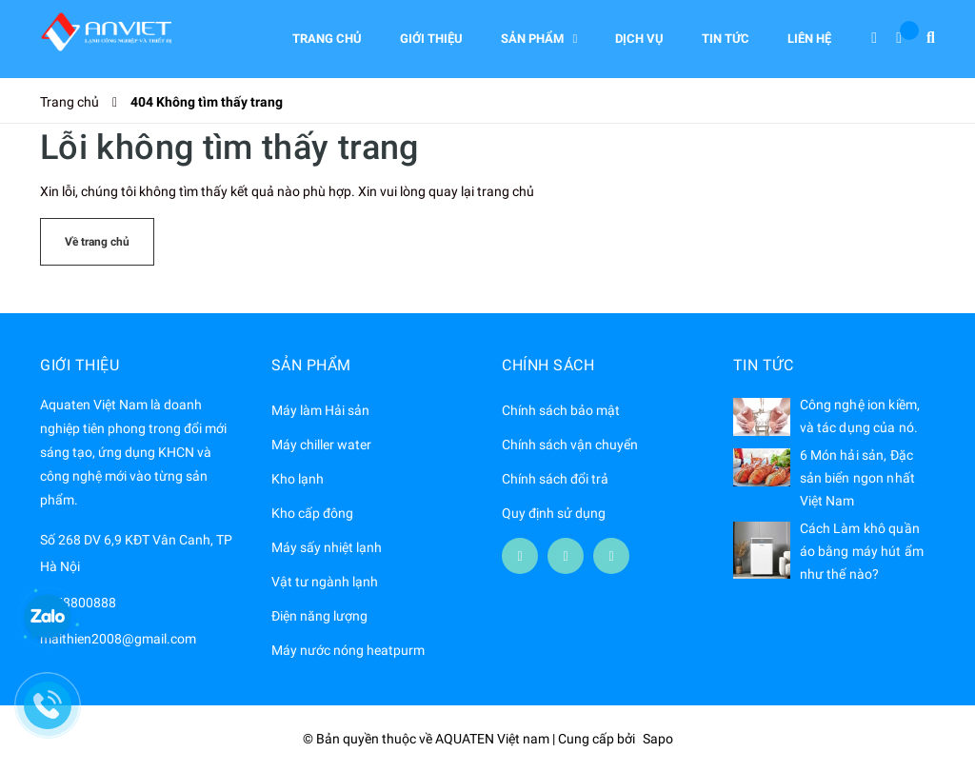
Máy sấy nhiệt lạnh (326, 547)
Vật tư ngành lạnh (324, 581)
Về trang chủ (97, 241)
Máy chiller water (321, 444)
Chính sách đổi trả (555, 478)
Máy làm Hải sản (320, 410)
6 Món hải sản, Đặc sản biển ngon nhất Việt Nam (858, 477)
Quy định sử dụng (554, 513)
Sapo (658, 738)
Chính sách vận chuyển (570, 444)
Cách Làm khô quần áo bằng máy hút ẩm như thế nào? (862, 551)
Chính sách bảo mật (561, 410)
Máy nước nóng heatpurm (348, 650)
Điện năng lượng (319, 616)
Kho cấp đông (312, 513)
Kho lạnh (297, 478)
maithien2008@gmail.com (118, 638)
